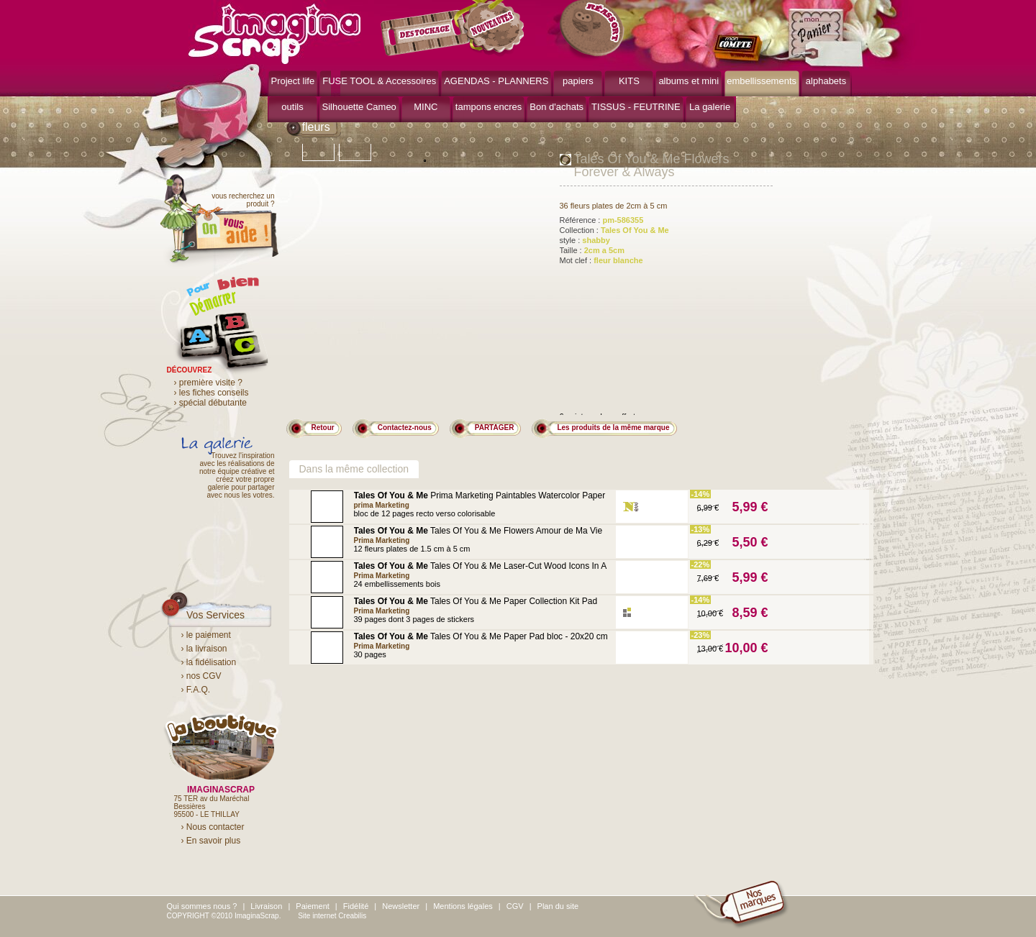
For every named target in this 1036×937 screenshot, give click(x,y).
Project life (293, 81)
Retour (323, 427)
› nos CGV (201, 676)
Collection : (614, 230)
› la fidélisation (209, 662)
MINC (425, 106)
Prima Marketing (382, 540)
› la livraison (204, 649)
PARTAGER (494, 427)
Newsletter (400, 906)
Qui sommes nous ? (202, 906)
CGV (515, 906)
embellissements (761, 81)
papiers (578, 81)
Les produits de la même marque (613, 427)
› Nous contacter (213, 827)
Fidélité (355, 906)
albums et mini (688, 81)
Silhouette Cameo (359, 106)
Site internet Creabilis (332, 916)
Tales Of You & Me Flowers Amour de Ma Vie (478, 531)
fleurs (316, 127)
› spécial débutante (210, 403)
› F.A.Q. (196, 690)
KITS (629, 81)
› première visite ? (208, 383)
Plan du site (557, 906)
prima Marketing (381, 505)
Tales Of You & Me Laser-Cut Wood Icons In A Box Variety (480, 570)
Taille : (592, 250)
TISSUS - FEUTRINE (636, 106)
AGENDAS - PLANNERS (496, 81)
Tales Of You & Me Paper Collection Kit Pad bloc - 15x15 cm (476, 606)
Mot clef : (601, 260)
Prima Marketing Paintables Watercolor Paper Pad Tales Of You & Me (480, 500)
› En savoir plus (211, 841)
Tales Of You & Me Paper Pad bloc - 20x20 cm (481, 636)
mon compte (740, 49)
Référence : (602, 220)
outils (292, 106)
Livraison (266, 906)
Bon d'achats (556, 106)
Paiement (312, 906)
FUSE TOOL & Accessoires (379, 81)
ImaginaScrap (274, 32)
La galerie (709, 106)
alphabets (826, 81)
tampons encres (488, 106)
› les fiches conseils (211, 393)
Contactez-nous (405, 427)
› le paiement (206, 635)
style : (585, 240)
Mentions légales (463, 906)
